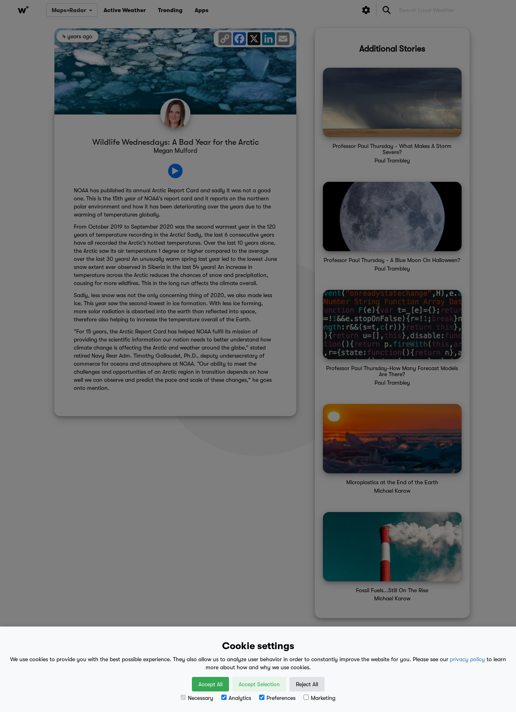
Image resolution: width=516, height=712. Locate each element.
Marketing (319, 698)
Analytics (236, 698)
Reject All (307, 684)
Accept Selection (259, 684)
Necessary (197, 698)
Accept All (210, 684)
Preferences (277, 698)
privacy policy (467, 659)
